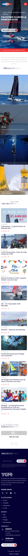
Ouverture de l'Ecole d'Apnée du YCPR (13, 50)
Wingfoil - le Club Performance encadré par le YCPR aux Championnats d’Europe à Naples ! (13, 409)
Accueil (5, 500)
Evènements (6, 505)
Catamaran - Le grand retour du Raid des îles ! (13, 229)
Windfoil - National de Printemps (13, 331)
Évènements (6, 43)
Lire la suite (4, 232)
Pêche (3, 127)
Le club (5, 508)
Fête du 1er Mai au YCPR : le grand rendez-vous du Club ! (13, 280)
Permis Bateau (6, 193)
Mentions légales (14, 554)
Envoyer (20, 463)
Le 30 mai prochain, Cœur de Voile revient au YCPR (14, 255)
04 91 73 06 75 (9, 541)
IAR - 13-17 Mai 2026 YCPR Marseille (10, 306)
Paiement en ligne (8, 545)
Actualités (6, 38)
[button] (25, 4)
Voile (3, 104)
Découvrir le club (8, 32)
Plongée (4, 164)
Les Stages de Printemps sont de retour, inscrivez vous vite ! (13, 382)
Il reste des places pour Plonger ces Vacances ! (12, 356)
